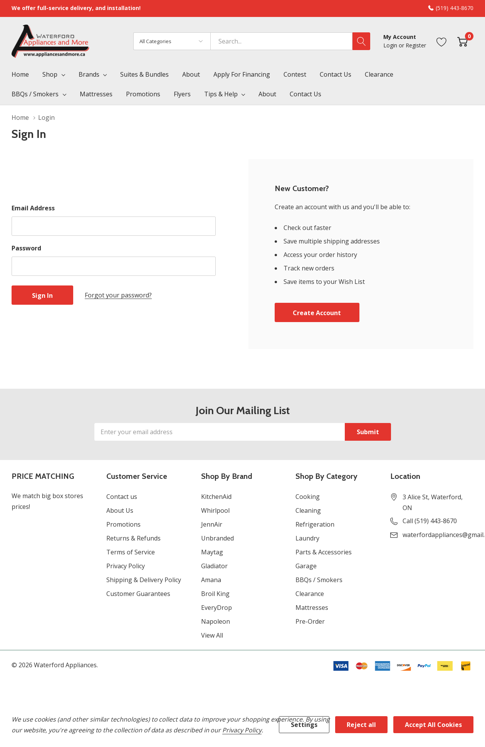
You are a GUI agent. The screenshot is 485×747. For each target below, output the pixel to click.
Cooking (307, 496)
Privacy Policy (125, 566)
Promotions (123, 524)
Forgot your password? (118, 295)
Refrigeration (314, 524)
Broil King (215, 593)
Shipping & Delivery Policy (143, 580)
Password (26, 248)
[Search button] (361, 41)
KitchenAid (216, 496)
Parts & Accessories (323, 552)
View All (212, 635)
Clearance (309, 593)
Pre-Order (310, 621)
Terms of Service (130, 552)
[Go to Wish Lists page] (441, 41)
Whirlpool (215, 510)
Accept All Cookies (433, 724)
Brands (89, 74)
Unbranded (217, 538)
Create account (317, 313)
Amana (211, 580)
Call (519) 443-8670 (430, 521)
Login (391, 45)
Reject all (361, 724)
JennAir (211, 524)
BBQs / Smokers (35, 94)
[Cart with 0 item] (462, 41)
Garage (306, 566)
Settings (304, 724)
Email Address (33, 208)
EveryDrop (216, 607)
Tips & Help (221, 94)
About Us (119, 510)
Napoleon (215, 621)
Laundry (307, 538)
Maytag (212, 552)
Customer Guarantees (138, 593)
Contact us (121, 496)
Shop (49, 74)
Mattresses (311, 607)
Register (416, 45)
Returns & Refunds (133, 538)
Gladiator (214, 566)
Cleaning (308, 510)
